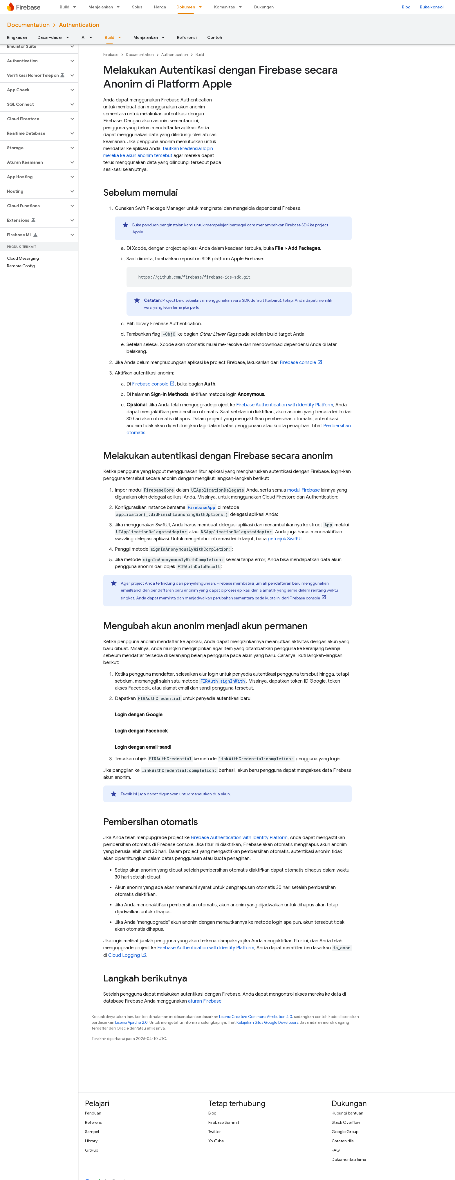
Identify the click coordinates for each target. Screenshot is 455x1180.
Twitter (214, 1131)
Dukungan (264, 7)
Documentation (28, 25)
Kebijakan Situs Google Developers (267, 1022)
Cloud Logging (124, 955)
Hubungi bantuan (347, 1113)
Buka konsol (431, 7)
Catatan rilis (342, 1140)
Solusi (138, 7)
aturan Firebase (204, 1001)
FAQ (336, 1150)
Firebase (110, 54)
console (298, 363)
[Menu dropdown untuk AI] (93, 37)
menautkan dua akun (210, 794)
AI (84, 37)
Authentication (79, 25)
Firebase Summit (223, 1122)
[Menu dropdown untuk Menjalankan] (120, 7)
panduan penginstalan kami (167, 225)
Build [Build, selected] (109, 37)
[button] (34, 46)
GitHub (91, 1150)
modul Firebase (303, 490)
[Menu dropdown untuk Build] (76, 7)
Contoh (214, 37)
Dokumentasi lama (349, 1159)
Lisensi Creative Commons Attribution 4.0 (255, 1016)
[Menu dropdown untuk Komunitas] (242, 7)
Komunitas (224, 7)
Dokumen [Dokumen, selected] (185, 7)
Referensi (187, 37)
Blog (406, 7)
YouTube (216, 1140)
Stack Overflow (346, 1122)
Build (64, 7)
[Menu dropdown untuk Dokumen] (202, 7)
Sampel (92, 1131)
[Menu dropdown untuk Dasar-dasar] (69, 37)
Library (91, 1140)
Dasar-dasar (49, 37)
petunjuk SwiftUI (284, 539)
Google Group (345, 1131)
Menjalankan (101, 7)
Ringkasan (17, 37)
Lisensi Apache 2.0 (131, 1022)
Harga (160, 7)
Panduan (93, 1113)
